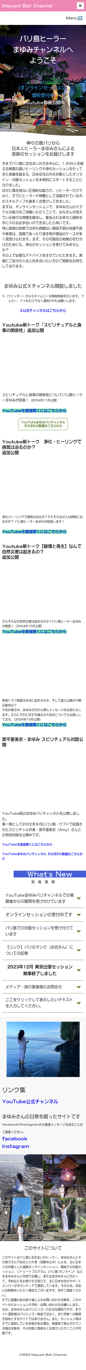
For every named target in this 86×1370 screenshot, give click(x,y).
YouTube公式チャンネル (30, 1101)
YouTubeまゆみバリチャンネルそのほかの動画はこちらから (43, 424)
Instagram (15, 1146)
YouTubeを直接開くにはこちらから (34, 411)
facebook (14, 1138)
